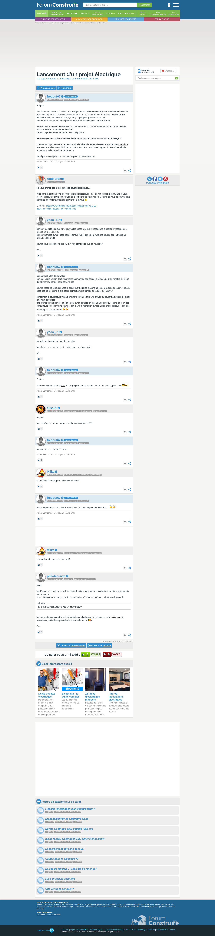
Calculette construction (114, 930)
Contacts (65, 930)
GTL (63, 385)
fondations (123, 144)
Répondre (64, 88)
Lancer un (71, 645)
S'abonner (168, 71)
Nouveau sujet (46, 88)
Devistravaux (142, 13)
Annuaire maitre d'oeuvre (89, 19)
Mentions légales (96, 930)
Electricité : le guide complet (70, 695)
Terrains (110, 13)
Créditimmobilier (97, 13)
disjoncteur (116, 617)
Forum (40, 13)
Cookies (172, 930)
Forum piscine (162, 19)
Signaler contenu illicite (79, 930)
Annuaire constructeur (53, 19)
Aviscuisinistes (173, 13)
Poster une (99, 645)
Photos (71, 13)
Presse (132, 930)
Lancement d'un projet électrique (79, 74)
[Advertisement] (107, 45)
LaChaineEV (41, 914)
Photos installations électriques (116, 696)
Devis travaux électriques (46, 695)
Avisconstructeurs (158, 13)
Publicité (151, 930)
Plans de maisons (126, 13)
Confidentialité (162, 930)
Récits (56, 13)
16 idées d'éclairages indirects (92, 696)
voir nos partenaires (54, 914)
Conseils (84, 13)
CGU (127, 930)
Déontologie (141, 930)
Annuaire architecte (125, 19)
